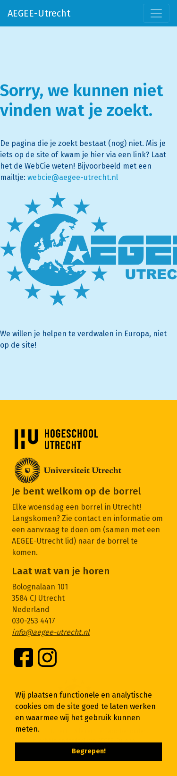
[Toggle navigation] (156, 13)
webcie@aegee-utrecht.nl (72, 177)
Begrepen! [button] (89, 751)
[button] (43, 729)
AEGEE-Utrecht (39, 13)
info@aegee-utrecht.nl (51, 632)
